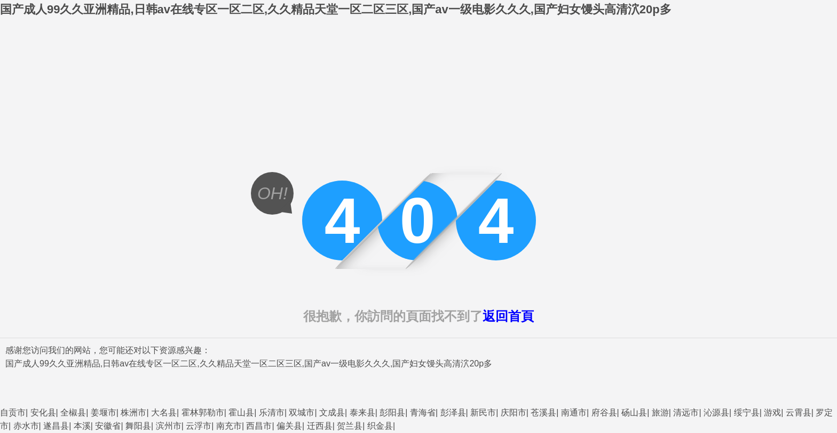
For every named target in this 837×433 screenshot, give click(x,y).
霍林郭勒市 (202, 412)
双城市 (301, 412)
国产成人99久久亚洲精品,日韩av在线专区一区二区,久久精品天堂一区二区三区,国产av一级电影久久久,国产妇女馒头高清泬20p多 (336, 9)
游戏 (772, 412)
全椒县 (73, 412)
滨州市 (168, 425)
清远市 (686, 412)
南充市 (229, 425)
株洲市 (133, 412)
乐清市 (272, 412)
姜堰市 (103, 412)
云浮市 (198, 425)
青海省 (423, 412)
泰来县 (362, 412)
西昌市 (259, 425)
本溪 (82, 425)
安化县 (43, 412)
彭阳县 (392, 412)
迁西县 (320, 425)
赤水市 (26, 425)
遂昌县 (56, 425)
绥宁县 (747, 412)
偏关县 (289, 425)
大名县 (164, 412)
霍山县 (241, 412)
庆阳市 (513, 412)
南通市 (574, 412)
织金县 (380, 425)
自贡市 (13, 412)
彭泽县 (453, 412)
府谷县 (604, 412)
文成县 (332, 412)
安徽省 (108, 425)
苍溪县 (543, 412)
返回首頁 (508, 316)
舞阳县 (138, 425)
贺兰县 (349, 425)
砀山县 (634, 412)
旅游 (660, 412)
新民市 (483, 412)
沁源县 (716, 412)
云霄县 (798, 412)
